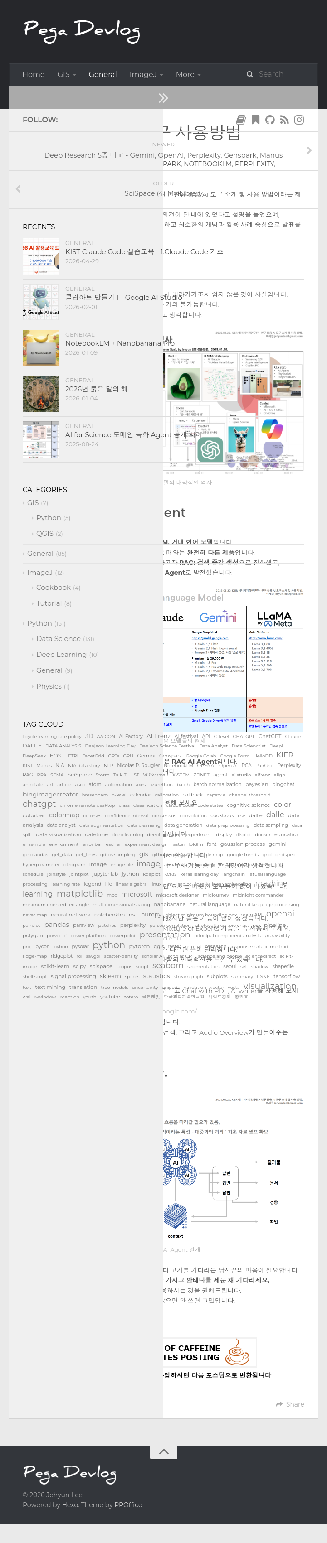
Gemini (129, 164)
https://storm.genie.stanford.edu (131, 936)
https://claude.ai (108, 813)
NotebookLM (208, 164)
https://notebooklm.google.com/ (147, 1008)
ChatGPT (69, 164)
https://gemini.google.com (125, 843)
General (103, 74)
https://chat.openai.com (124, 781)
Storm (92, 174)
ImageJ (143, 74)
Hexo (70, 1501)
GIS (64, 74)
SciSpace (61, 174)
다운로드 (143, 1307)
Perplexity (254, 164)
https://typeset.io (116, 967)
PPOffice (128, 1501)
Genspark (163, 164)
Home (33, 74)
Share (290, 1401)
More (185, 74)
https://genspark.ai (119, 905)
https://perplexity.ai (126, 874)
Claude (100, 164)
